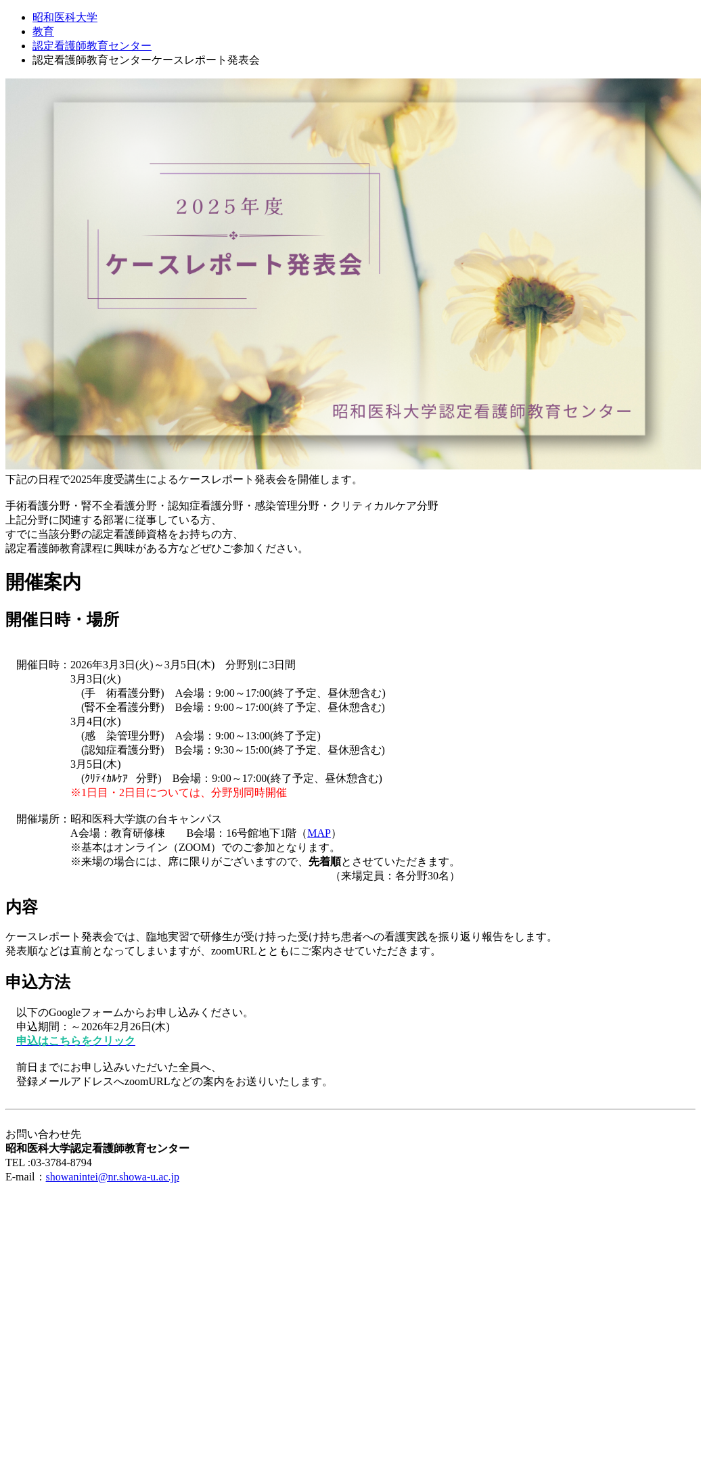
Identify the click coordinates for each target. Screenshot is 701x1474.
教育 (43, 31)
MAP (319, 833)
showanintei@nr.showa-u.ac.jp (112, 1176)
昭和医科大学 (64, 17)
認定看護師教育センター (92, 45)
